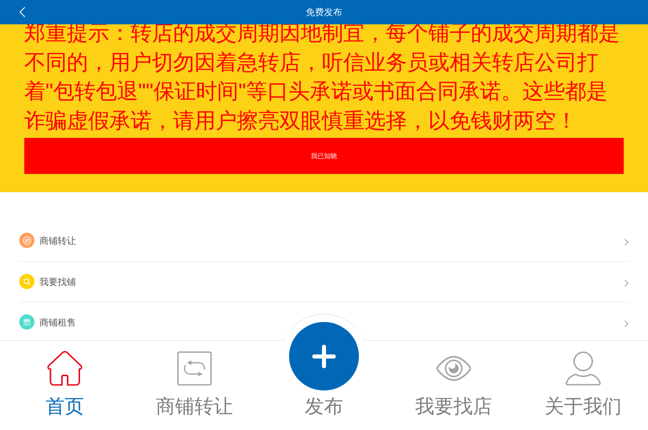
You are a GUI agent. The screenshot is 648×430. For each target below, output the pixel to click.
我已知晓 (324, 156)
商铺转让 (47, 240)
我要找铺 (47, 281)
